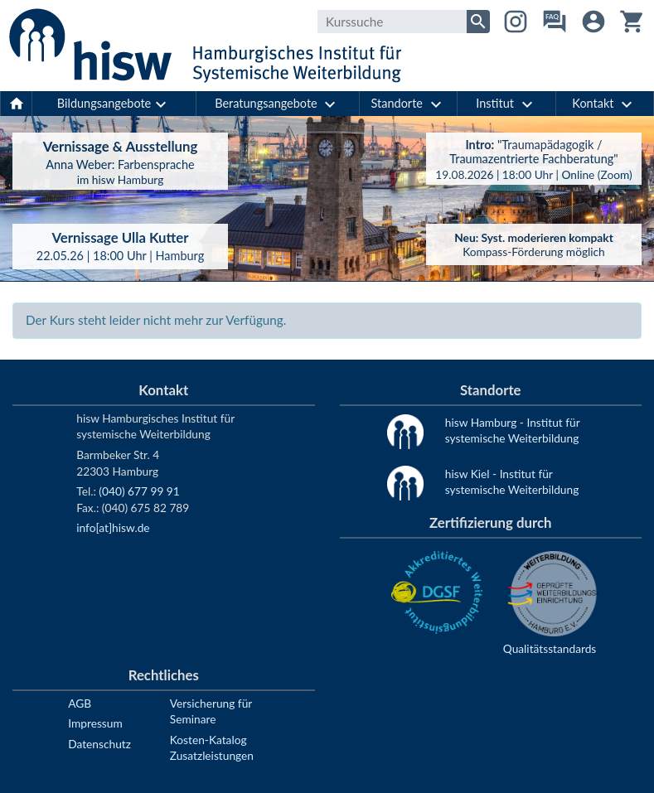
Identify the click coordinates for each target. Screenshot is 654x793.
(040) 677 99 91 (139, 491)
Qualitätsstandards (550, 648)
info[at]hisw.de (112, 527)
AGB (79, 703)
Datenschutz (99, 744)
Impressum (95, 723)
